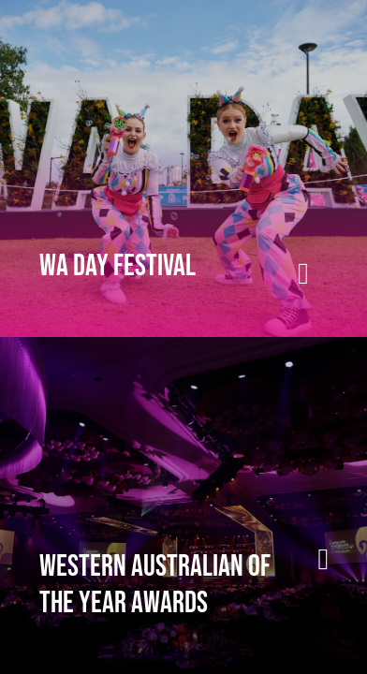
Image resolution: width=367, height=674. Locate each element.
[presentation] (183, 168)
